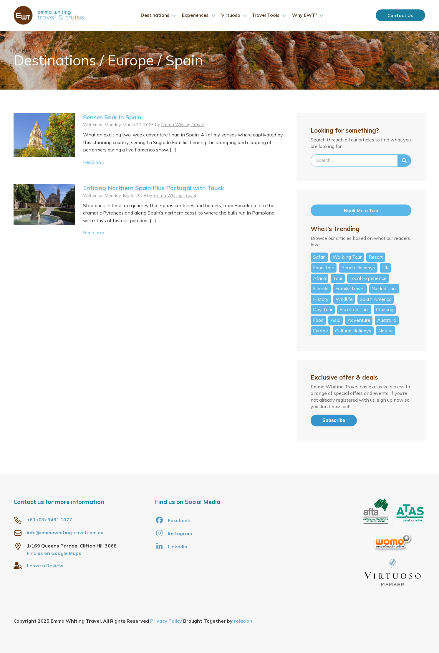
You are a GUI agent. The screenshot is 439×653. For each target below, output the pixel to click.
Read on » (93, 162)
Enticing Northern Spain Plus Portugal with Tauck (153, 188)
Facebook (172, 520)
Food (318, 320)
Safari (319, 257)
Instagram (173, 533)
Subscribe (333, 420)
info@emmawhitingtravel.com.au (65, 532)
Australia (386, 320)
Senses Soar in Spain (112, 117)
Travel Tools (265, 15)
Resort (376, 257)
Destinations (155, 15)
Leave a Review (45, 565)
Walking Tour (347, 257)
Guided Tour (384, 288)
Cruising (384, 309)
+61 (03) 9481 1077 (49, 519)
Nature (385, 331)
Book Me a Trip (361, 210)
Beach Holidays (358, 268)
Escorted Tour (354, 309)
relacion (243, 621)
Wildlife (344, 299)
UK (385, 268)
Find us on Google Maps (54, 553)
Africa (319, 278)
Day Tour (322, 309)
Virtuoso (230, 15)
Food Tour (323, 268)
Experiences (195, 15)
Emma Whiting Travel (182, 124)
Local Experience (368, 278)
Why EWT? (304, 15)
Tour (337, 278)
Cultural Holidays (353, 331)
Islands (320, 288)
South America (376, 299)
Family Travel (350, 288)
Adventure (358, 320)
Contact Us (400, 15)
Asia (335, 320)
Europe (320, 331)
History (321, 299)
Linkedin (171, 546)
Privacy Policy (166, 621)
